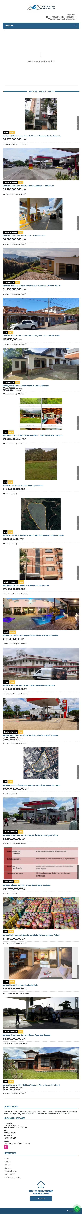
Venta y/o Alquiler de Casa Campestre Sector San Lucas (26, 386)
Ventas (7, 1162)
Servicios (8, 1168)
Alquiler (7, 1165)
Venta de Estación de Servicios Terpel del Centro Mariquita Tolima (30, 835)
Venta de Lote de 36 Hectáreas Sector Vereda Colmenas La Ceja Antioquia (33, 535)
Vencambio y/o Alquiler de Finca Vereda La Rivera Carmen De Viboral (31, 1085)
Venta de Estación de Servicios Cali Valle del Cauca (24, 236)
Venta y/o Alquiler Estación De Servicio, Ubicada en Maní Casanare (30, 735)
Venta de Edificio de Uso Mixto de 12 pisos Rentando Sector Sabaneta (32, 136)
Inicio (7, 1159)
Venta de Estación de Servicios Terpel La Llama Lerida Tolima (28, 186)
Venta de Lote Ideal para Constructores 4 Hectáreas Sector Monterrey (32, 785)
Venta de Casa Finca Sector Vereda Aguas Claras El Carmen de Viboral (32, 286)
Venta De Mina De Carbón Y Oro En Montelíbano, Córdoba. (27, 885)
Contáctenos (9, 1174)
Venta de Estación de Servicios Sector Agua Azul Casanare (27, 1035)
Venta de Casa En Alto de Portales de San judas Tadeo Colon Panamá (31, 336)
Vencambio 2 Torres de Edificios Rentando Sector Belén (26, 585)
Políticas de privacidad (13, 1177)
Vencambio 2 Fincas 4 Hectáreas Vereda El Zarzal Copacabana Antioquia (33, 435)
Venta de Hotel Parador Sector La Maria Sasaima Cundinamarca (29, 685)
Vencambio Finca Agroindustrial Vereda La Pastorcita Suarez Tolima (31, 935)
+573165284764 (55, 17)
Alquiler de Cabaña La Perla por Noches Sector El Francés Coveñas (30, 635)
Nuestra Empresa (11, 1171)
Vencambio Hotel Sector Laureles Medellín (21, 985)
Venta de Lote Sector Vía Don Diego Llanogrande (23, 485)
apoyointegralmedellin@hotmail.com (17, 1143)
